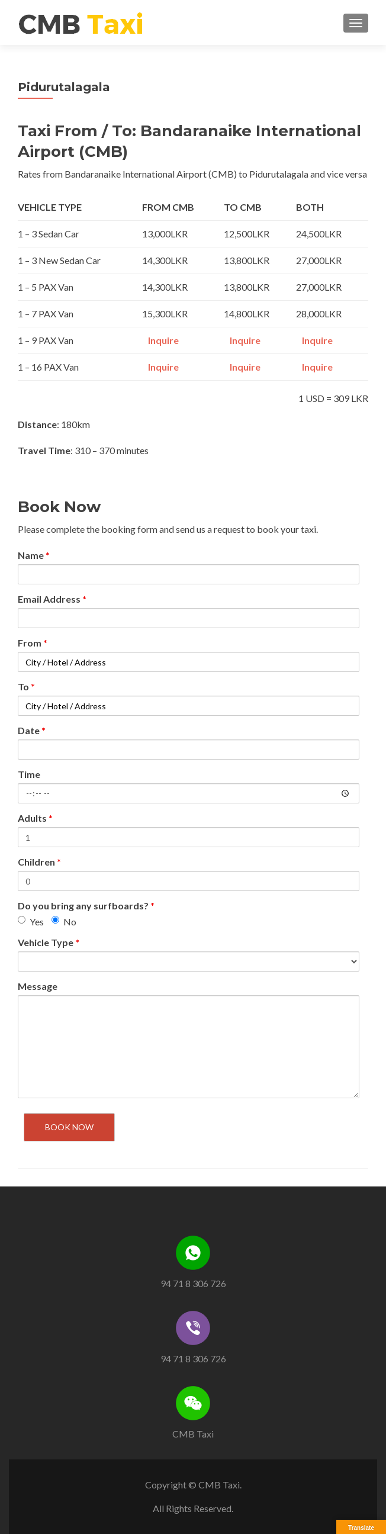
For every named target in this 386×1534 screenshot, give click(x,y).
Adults (35, 818)
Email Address (52, 598)
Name (34, 555)
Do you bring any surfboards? (86, 905)
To (26, 686)
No (64, 921)
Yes (31, 921)
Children (39, 861)
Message (37, 986)
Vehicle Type (48, 942)
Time (29, 774)
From (32, 642)
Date (32, 730)
